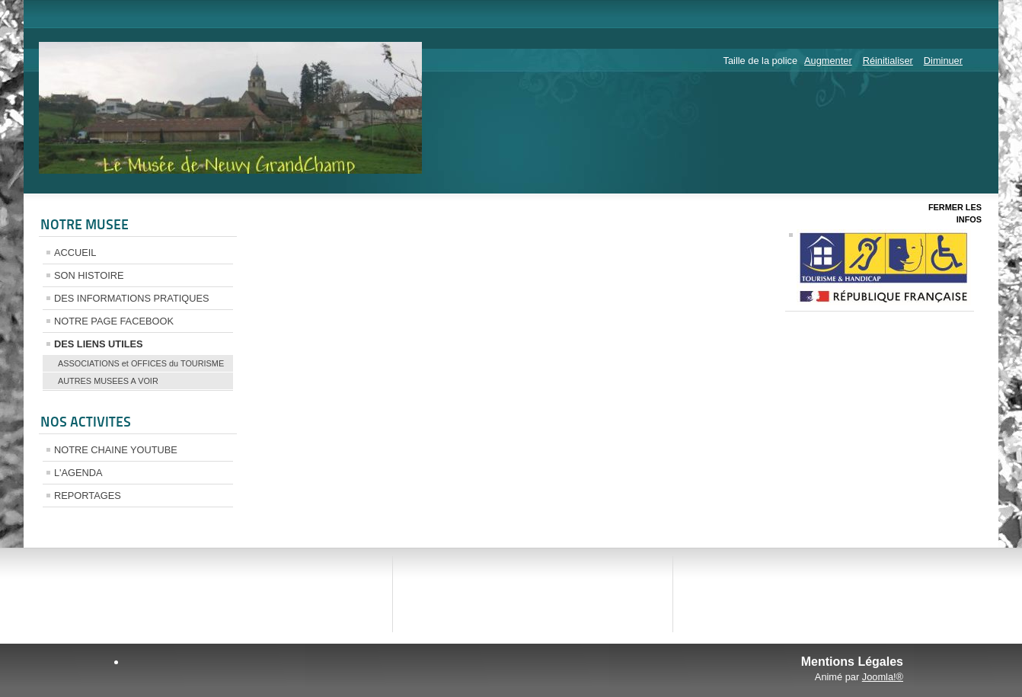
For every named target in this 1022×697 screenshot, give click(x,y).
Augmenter (828, 60)
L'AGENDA (78, 472)
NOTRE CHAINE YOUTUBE (115, 450)
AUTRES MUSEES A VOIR (108, 380)
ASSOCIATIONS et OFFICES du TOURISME (141, 363)
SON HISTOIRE (89, 275)
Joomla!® (882, 677)
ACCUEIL (75, 252)
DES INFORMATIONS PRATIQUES (131, 298)
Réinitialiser (888, 60)
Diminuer (943, 60)
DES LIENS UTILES (98, 344)
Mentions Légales (852, 661)
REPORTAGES (87, 495)
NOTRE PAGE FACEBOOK (114, 321)
